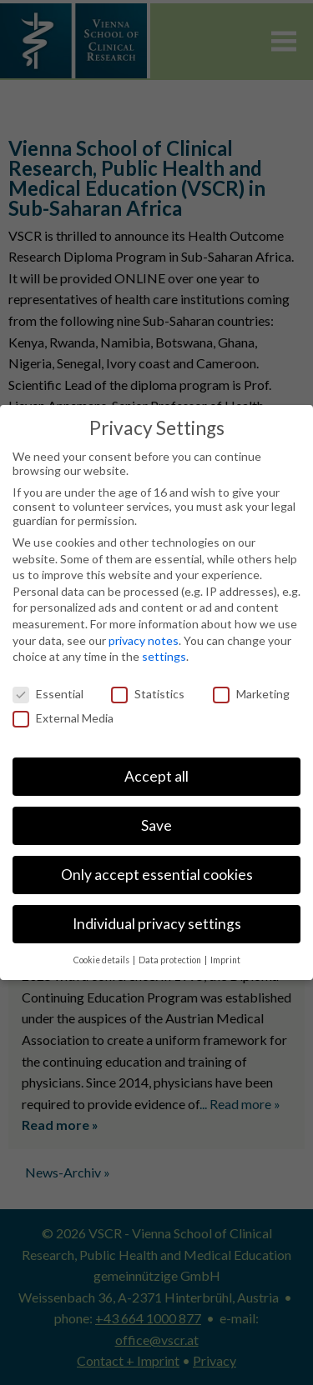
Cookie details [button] (102, 960)
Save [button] (156, 825)
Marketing (251, 694)
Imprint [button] (225, 960)
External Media (63, 718)
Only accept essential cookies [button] (157, 874)
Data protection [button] (171, 960)
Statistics (147, 694)
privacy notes (144, 640)
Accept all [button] (156, 776)
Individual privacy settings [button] (157, 923)
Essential (48, 694)
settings (164, 656)
